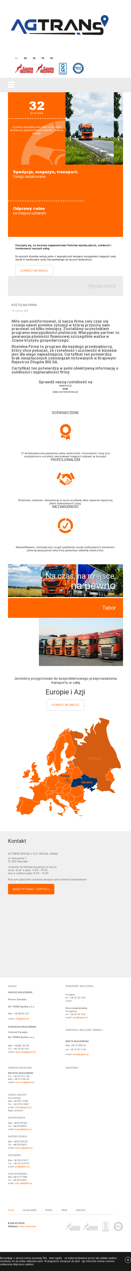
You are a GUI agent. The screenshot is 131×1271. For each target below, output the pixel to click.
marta (75, 1054)
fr (43, 58)
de (34, 58)
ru (51, 58)
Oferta (49, 1210)
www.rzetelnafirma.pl (65, 392)
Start (11, 1210)
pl (16, 58)
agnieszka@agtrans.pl (25, 1052)
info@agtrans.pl (22, 1018)
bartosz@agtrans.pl (24, 1147)
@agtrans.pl (82, 1017)
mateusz (19, 1082)
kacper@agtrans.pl (23, 1129)
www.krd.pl (65, 385)
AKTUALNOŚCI (30, 1210)
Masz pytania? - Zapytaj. (31, 889)
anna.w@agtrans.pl (23, 1183)
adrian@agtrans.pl (23, 1107)
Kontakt (81, 1210)
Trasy (64, 1210)
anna (75, 1017)
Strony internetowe (27, 1226)
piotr (17, 1166)
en (25, 58)
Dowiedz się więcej (34, 270)
